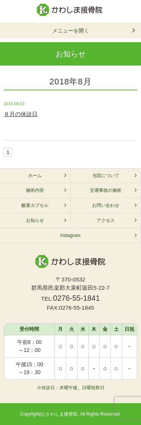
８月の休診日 (21, 114)
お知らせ (35, 220)
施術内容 (35, 190)
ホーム (35, 175)
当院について (105, 175)
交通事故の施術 (105, 190)
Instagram (70, 235)
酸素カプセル (35, 205)
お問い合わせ (105, 205)
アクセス (106, 220)
